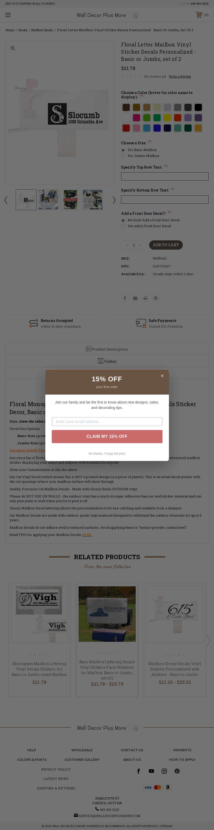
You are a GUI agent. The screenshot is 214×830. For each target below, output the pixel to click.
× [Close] (162, 376)
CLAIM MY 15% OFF (107, 436)
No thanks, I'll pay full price (107, 453)
